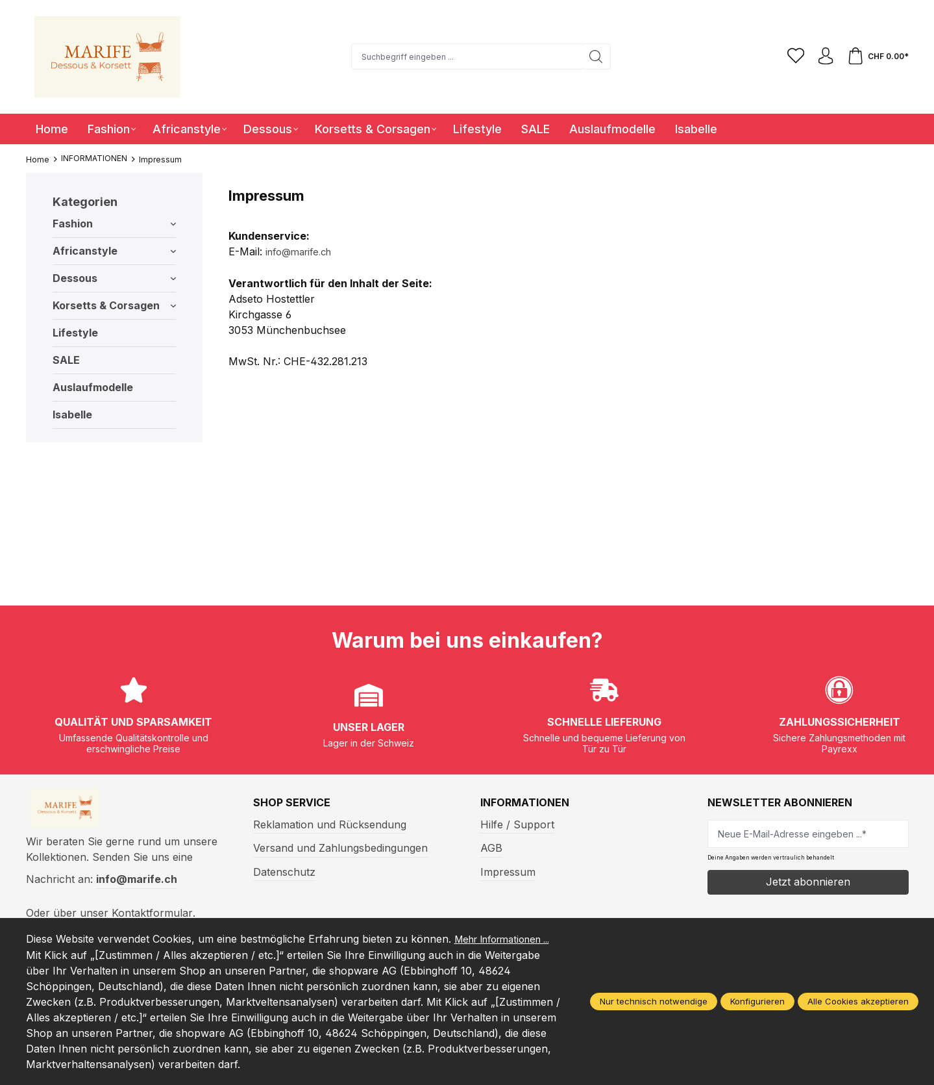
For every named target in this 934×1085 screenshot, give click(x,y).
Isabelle (72, 414)
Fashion (114, 223)
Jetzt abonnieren (808, 881)
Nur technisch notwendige (653, 1002)
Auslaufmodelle (93, 387)
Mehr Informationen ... (81, 955)
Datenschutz (284, 871)
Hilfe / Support (517, 824)
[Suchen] (593, 57)
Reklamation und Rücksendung (329, 824)
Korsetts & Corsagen (114, 305)
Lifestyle (75, 332)
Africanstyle (114, 250)
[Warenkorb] (877, 56)
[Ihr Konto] (822, 56)
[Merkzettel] (790, 56)
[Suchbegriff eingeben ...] (463, 57)
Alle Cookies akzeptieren (858, 1002)
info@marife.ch (302, 251)
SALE (66, 359)
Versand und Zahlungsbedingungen (340, 847)
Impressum (507, 871)
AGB (491, 847)
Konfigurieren (757, 1002)
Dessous (114, 278)
